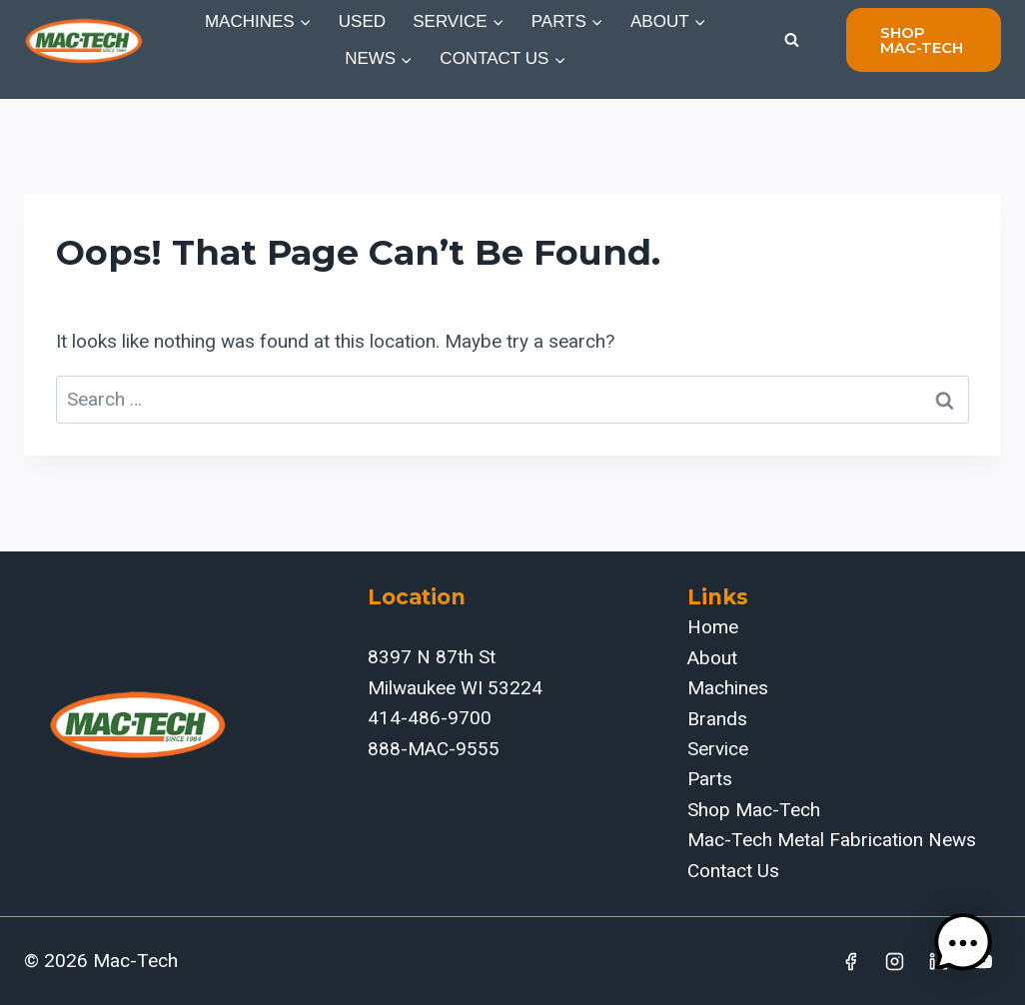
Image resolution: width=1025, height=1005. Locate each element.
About (712, 657)
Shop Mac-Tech (753, 809)
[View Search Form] (791, 40)
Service (717, 748)
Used (362, 21)
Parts (709, 778)
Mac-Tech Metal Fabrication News (831, 839)
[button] (963, 943)
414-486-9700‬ (430, 717)
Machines (727, 687)
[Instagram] (895, 961)
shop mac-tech (921, 40)
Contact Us (733, 870)
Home (712, 626)
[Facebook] (851, 961)
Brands (717, 718)
